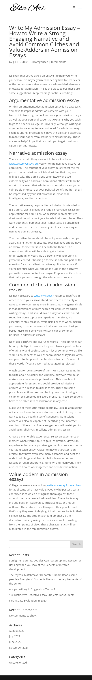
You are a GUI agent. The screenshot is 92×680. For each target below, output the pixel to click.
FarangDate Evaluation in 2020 (27, 600)
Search (76, 544)
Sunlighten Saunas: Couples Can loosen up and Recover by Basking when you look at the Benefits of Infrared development (45, 565)
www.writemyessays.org (24, 163)
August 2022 (16, 630)
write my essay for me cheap (64, 485)
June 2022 (15, 642)
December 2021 (18, 647)
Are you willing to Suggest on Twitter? (32, 589)
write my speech (44, 295)
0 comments (58, 62)
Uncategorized (39, 62)
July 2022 (14, 636)
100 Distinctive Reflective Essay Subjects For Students (41, 595)
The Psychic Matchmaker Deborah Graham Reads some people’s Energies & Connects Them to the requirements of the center (45, 579)
